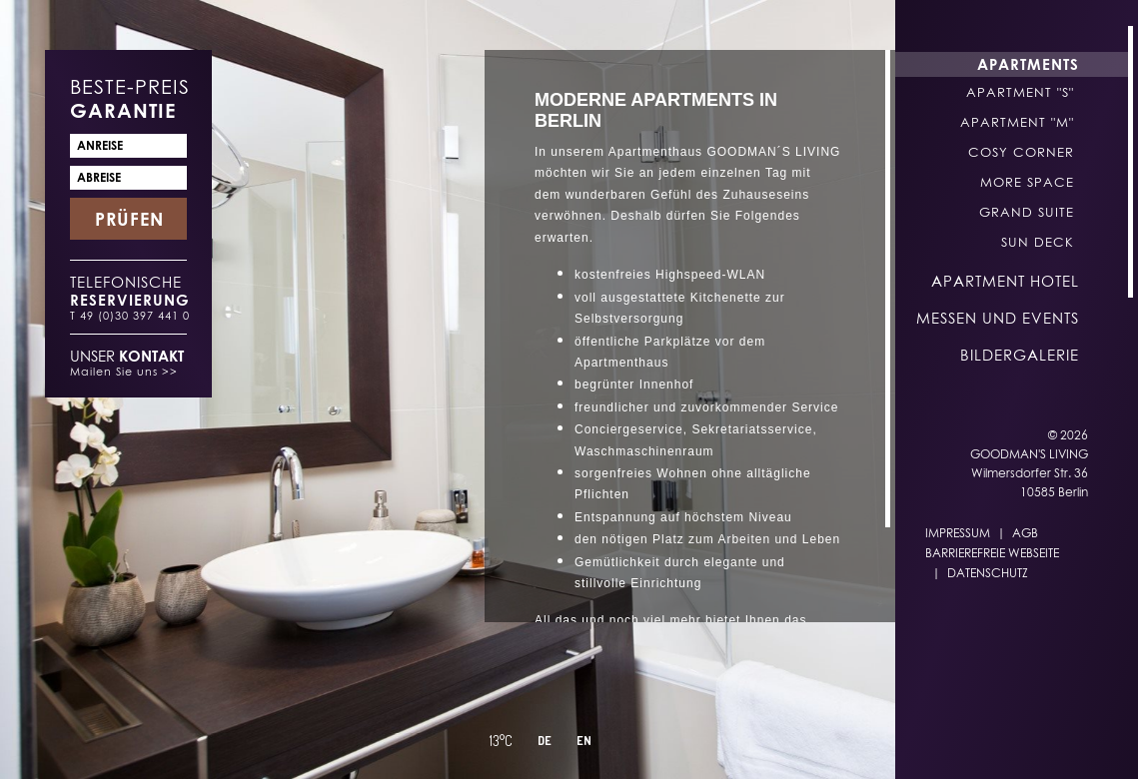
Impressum (957, 532)
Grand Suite (1026, 212)
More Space (1027, 182)
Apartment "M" (1017, 122)
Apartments (1028, 64)
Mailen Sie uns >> (124, 371)
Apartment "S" (1020, 92)
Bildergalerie (1019, 355)
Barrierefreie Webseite (992, 552)
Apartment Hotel (1005, 281)
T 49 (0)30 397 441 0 (130, 315)
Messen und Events (997, 318)
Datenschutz (987, 572)
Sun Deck (1037, 242)
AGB (1025, 532)
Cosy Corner (1021, 152)
